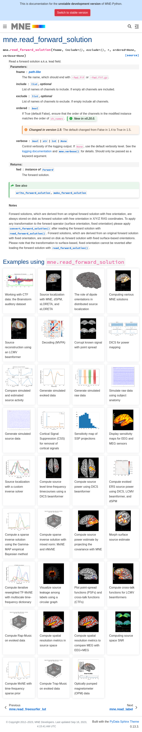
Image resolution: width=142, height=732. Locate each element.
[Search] (129, 26)
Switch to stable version (72, 12)
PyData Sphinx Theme (124, 721)
